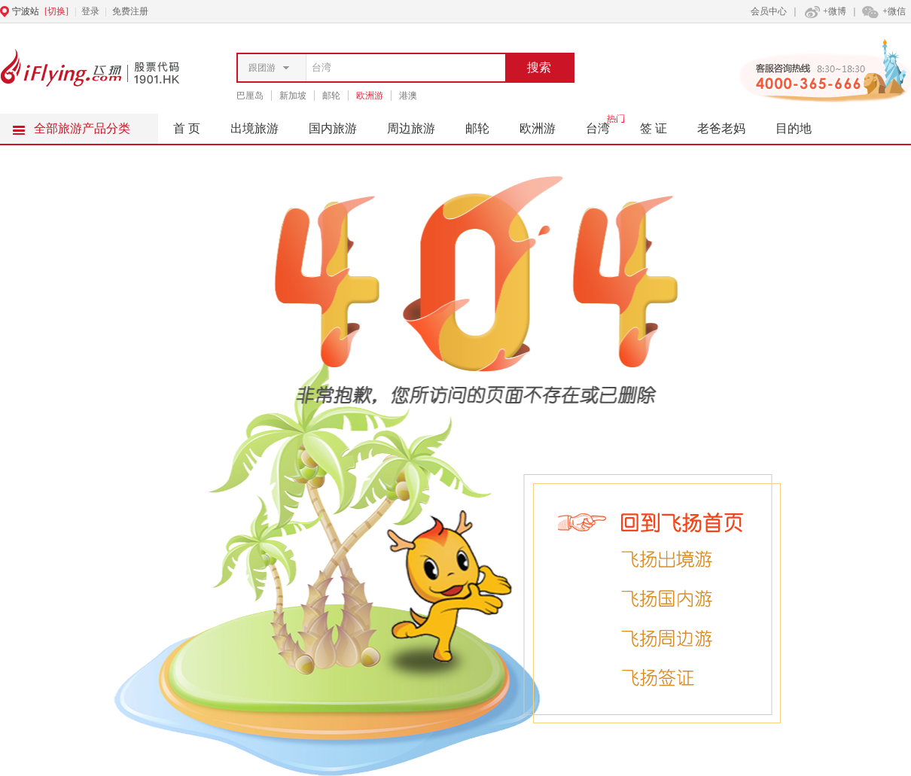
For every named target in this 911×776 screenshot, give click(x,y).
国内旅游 (340, 124)
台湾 (605, 124)
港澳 (408, 95)
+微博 (823, 11)
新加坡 (292, 95)
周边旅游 (418, 124)
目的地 (793, 128)
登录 (90, 11)
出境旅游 (262, 124)
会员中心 (769, 11)
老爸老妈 (721, 128)
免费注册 (130, 11)
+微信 (883, 11)
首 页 (186, 128)
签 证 (653, 128)
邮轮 (331, 95)
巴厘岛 (250, 95)
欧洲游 (369, 95)
